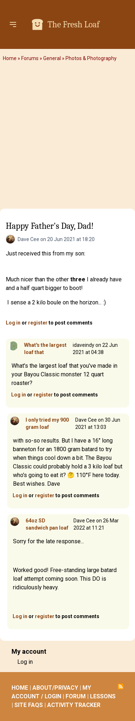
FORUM (76, 696)
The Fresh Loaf (73, 24)
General (52, 58)
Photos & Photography (91, 58)
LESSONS (103, 696)
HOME (20, 687)
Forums (30, 58)
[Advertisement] (67, 137)
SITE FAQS (28, 705)
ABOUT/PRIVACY (55, 687)
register (38, 323)
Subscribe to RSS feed (120, 686)
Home (10, 58)
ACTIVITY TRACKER (73, 705)
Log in (13, 323)
